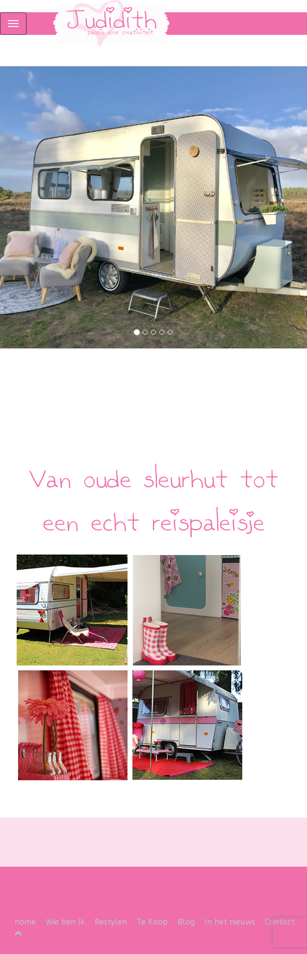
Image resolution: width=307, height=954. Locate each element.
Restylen (111, 922)
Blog (186, 922)
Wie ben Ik (65, 922)
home (25, 922)
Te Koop (152, 922)
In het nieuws (230, 922)
